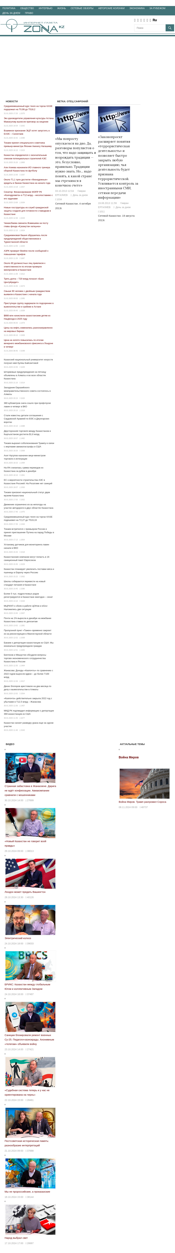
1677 (23, 718)
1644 (23, 246)
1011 (102, 211)
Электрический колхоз (18, 938)
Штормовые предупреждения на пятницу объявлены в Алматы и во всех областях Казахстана (25, 375)
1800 (23, 162)
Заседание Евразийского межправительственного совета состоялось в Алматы (27, 390)
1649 (23, 367)
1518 (23, 552)
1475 (23, 512)
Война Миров (129, 757)
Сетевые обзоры (82, 8)
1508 (23, 638)
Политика (8, 8)
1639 (23, 310)
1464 (23, 666)
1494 (23, 463)
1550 (23, 487)
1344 (23, 524)
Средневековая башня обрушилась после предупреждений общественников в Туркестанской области (25, 238)
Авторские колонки (111, 8)
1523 (23, 150)
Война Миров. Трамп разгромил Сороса (142, 801)
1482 (23, 438)
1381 (23, 625)
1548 (23, 351)
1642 (23, 126)
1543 (23, 730)
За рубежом (157, 8)
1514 (23, 383)
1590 (23, 138)
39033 (30, 943)
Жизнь (61, 8)
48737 (144, 807)
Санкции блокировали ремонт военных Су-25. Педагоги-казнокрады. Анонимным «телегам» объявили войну (29, 1040)
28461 (30, 1100)
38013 (30, 851)
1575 (23, 113)
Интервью (45, 8)
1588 (23, 426)
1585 (23, 298)
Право (29, 13)
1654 (23, 540)
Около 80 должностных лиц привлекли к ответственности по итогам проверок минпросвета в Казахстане (24, 266)
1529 (23, 564)
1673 (23, 286)
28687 (30, 1243)
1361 (23, 475)
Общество (27, 8)
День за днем (11, 13)
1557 (23, 187)
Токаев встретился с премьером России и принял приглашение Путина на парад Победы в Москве (29, 532)
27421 (30, 1049)
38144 (30, 1197)
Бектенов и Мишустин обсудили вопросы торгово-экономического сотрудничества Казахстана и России (25, 658)
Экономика (137, 8)
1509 (23, 335)
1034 (59, 199)
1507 (23, 613)
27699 (30, 800)
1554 (23, 693)
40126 (30, 897)
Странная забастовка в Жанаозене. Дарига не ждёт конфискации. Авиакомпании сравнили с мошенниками (30, 791)
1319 (23, 410)
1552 (23, 500)
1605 (23, 650)
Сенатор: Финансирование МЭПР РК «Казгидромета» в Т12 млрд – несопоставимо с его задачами (28, 195)
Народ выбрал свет (16, 1237)
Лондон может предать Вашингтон (25, 891)
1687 (23, 258)
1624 (23, 230)
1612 (23, 274)
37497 (30, 994)
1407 (23, 706)
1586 (23, 589)
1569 (23, 451)
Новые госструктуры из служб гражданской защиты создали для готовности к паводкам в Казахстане (27, 210)
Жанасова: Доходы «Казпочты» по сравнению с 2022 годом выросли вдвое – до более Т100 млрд (28, 673)
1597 (23, 175)
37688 (30, 1150)
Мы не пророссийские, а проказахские (27, 1191)
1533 (23, 218)
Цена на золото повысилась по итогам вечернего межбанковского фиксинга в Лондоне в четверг (28, 343)
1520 (23, 398)
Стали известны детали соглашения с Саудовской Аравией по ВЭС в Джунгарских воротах (26, 418)
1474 (23, 323)
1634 (23, 202)
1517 (23, 681)
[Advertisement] (87, 62)
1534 (23, 601)
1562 (23, 576)
